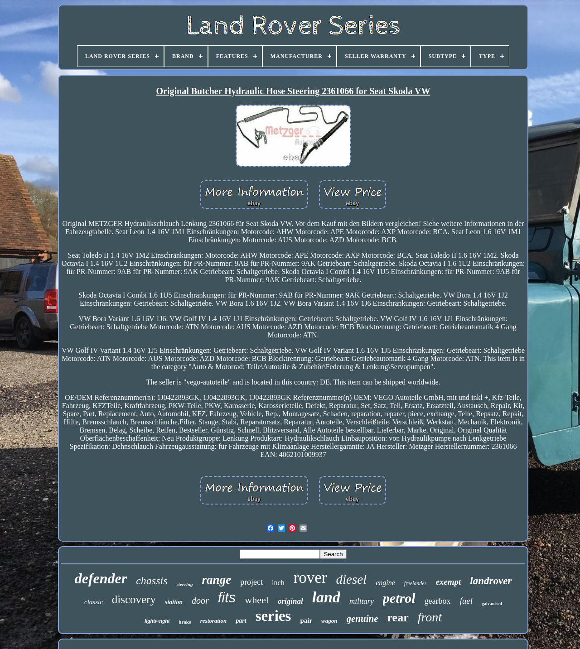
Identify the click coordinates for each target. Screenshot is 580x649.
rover (310, 578)
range (217, 580)
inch (278, 583)
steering (185, 584)
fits (227, 598)
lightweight (157, 621)
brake (185, 622)
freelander (415, 583)
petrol (399, 598)
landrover (491, 581)
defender (101, 578)
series (273, 616)
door (200, 601)
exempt (448, 582)
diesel (351, 579)
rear (398, 617)
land (326, 597)
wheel (257, 600)
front (430, 617)
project (251, 582)
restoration (213, 620)
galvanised (492, 603)
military (361, 601)
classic (93, 602)
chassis (151, 581)
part (241, 620)
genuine (362, 618)
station (174, 602)
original (290, 601)
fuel (466, 601)
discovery (134, 599)
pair (306, 620)
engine (385, 583)
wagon (329, 620)
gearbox (438, 601)
